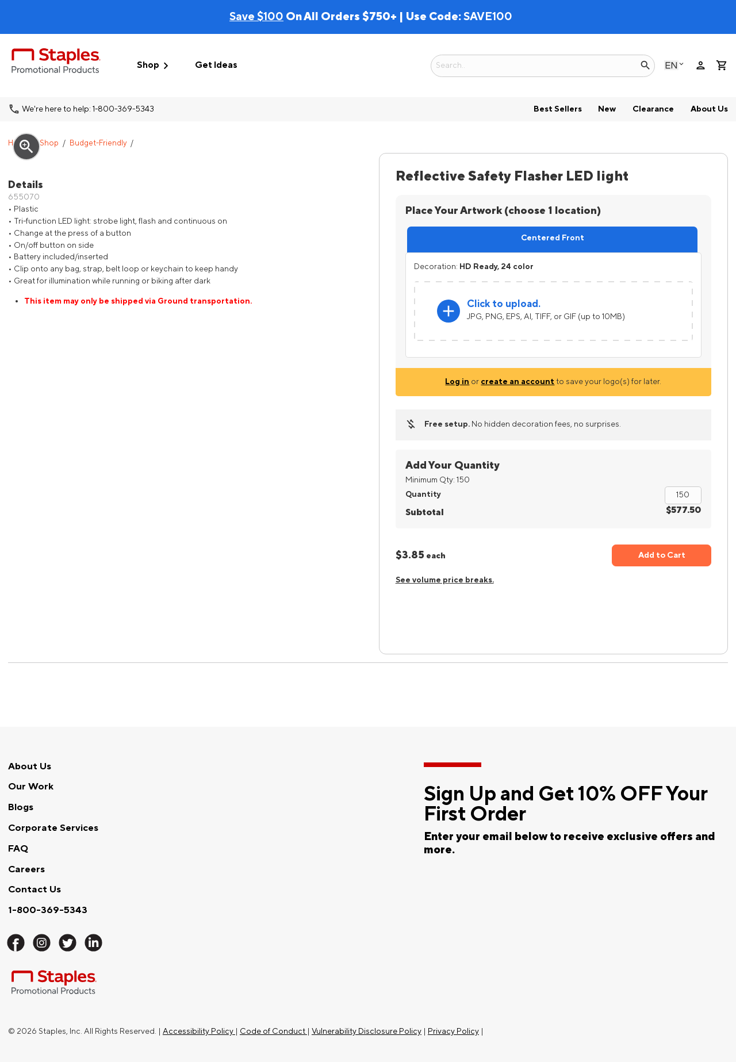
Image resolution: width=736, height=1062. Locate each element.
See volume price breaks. (445, 580)
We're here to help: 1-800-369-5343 (88, 109)
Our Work (30, 786)
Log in (457, 381)
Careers (26, 869)
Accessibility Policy (199, 1031)
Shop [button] (154, 65)
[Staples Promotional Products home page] (56, 62)
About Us (709, 109)
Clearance (653, 109)
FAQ (18, 849)
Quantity (423, 494)
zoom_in (26, 146)
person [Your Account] (701, 65)
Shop (49, 143)
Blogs (20, 807)
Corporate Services (53, 828)
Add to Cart (661, 555)
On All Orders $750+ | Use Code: (346, 16)
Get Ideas (216, 65)
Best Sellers (558, 109)
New (607, 109)
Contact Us (34, 889)
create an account (517, 381)
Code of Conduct (273, 1031)
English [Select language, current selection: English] (671, 65)
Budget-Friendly (98, 143)
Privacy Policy (453, 1031)
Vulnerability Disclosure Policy (366, 1031)
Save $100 (256, 16)
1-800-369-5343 (47, 910)
